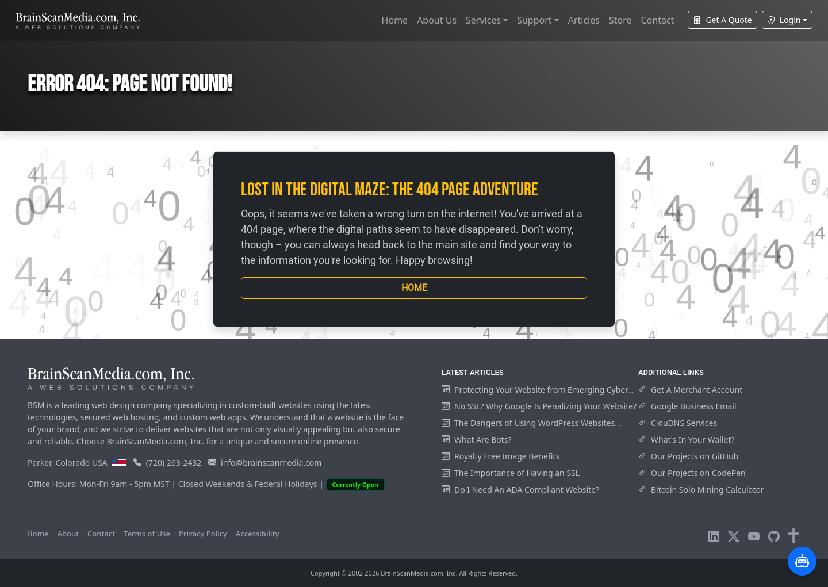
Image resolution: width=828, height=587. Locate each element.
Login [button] (784, 19)
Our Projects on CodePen (692, 472)
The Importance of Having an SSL (511, 472)
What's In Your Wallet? (686, 439)
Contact (657, 20)
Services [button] (483, 20)
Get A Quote (722, 19)
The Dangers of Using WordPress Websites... (531, 422)
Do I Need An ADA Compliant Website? (520, 489)
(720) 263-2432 (174, 462)
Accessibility (257, 533)
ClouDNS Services (677, 422)
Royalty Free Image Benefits (500, 456)
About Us (437, 20)
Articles (584, 20)
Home (395, 20)
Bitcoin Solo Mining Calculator (701, 489)
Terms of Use (147, 533)
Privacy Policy (203, 533)
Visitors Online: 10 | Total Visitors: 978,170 (363, 533)
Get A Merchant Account (690, 389)
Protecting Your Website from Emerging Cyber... (538, 389)
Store (620, 20)
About (68, 533)
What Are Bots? (477, 439)
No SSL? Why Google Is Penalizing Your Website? (539, 406)
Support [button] (534, 20)
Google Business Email (687, 406)
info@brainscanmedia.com (271, 462)
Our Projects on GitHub (688, 456)
